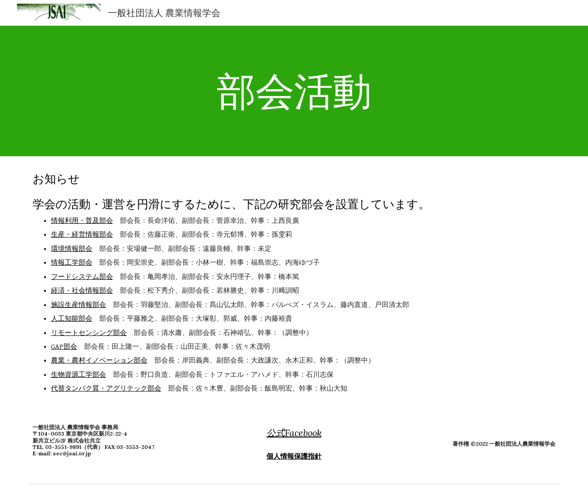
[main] (294, 91)
